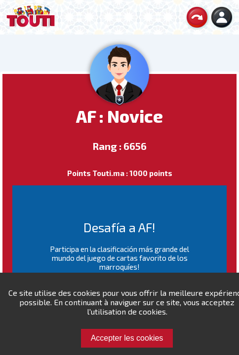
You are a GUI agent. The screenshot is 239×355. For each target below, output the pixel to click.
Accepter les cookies (127, 338)
